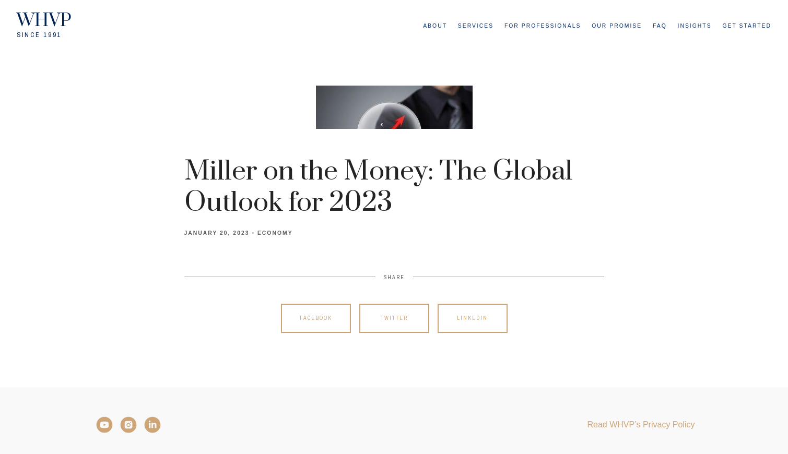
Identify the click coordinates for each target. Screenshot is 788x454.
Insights (695, 26)
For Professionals (542, 26)
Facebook (316, 318)
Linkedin (472, 318)
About (435, 26)
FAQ (660, 26)
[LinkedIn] (152, 424)
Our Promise (617, 26)
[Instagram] (128, 424)
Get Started (746, 26)
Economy (275, 233)
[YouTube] (104, 424)
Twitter (394, 318)
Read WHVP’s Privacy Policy (641, 424)
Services (475, 26)
